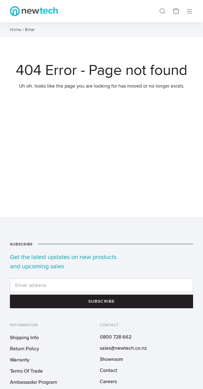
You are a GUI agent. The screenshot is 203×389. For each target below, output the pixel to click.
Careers (108, 381)
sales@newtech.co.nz (123, 348)
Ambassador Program (33, 382)
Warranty (19, 359)
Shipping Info (24, 337)
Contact (108, 370)
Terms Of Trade (26, 371)
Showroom (111, 359)
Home (15, 30)
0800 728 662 (115, 337)
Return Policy (24, 348)
